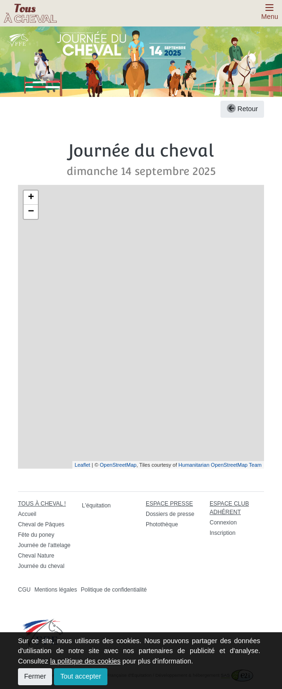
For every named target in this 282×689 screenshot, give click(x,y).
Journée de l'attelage (44, 545)
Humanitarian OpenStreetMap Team (220, 465)
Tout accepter (80, 676)
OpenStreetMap (118, 465)
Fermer (35, 676)
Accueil (27, 514)
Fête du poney (36, 535)
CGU (24, 589)
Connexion (223, 522)
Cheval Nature (36, 555)
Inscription (223, 533)
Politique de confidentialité (114, 589)
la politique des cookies (85, 661)
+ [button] (31, 198)
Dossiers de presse (170, 514)
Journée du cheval (41, 566)
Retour (242, 109)
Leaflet (82, 465)
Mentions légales (56, 589)
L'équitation (96, 505)
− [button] (31, 212)
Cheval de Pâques (41, 524)
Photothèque (162, 524)
